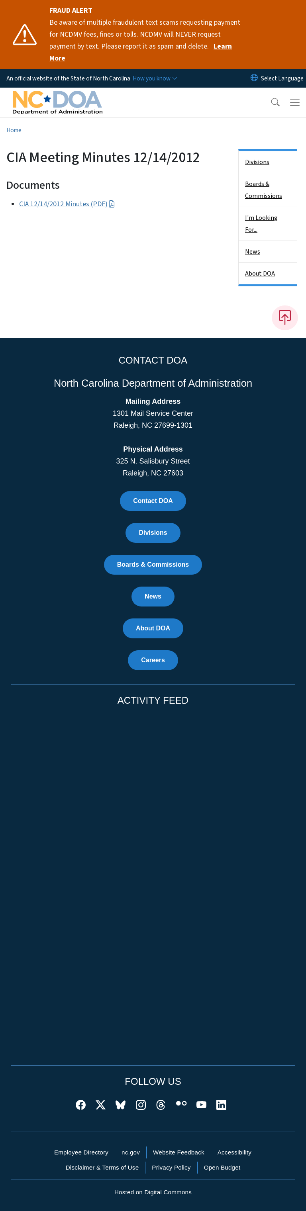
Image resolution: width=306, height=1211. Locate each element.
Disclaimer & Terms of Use (102, 1167)
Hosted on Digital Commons (153, 1192)
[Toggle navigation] (295, 102)
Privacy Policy (171, 1167)
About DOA (260, 273)
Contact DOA (153, 500)
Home (14, 130)
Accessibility (234, 1152)
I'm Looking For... (261, 223)
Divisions (257, 162)
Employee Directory (81, 1152)
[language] (282, 78)
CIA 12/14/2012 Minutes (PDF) (67, 204)
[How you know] (154, 78)
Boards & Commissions (263, 190)
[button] (270, 102)
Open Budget (222, 1167)
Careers (153, 660)
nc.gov (131, 1152)
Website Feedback (178, 1152)
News (252, 251)
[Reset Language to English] (254, 78)
